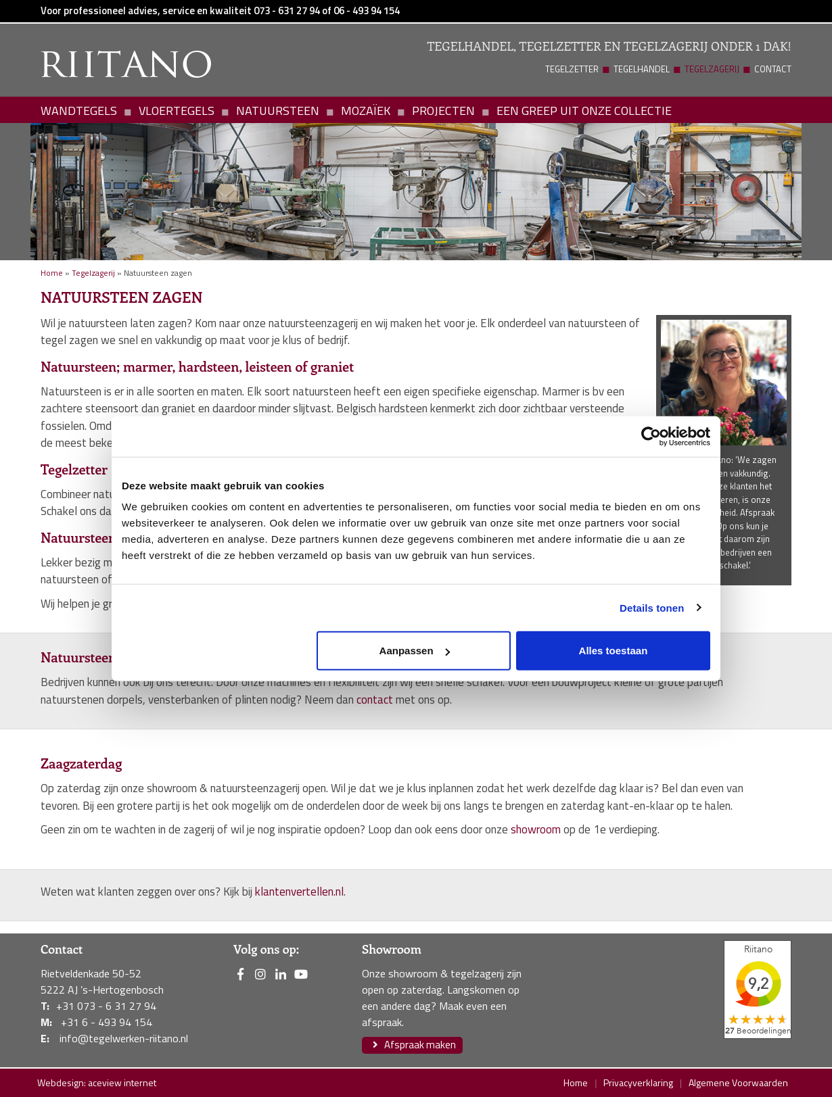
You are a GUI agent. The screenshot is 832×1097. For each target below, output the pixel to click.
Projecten (443, 110)
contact (374, 699)
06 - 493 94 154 (366, 10)
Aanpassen (414, 650)
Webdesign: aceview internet (96, 1082)
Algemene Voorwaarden (738, 1082)
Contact (772, 69)
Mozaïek (365, 110)
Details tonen (652, 607)
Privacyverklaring (638, 1082)
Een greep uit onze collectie (584, 110)
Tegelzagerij (712, 69)
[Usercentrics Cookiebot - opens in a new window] (651, 436)
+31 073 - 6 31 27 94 (106, 1006)
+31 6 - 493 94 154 (106, 1022)
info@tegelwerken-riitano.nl (124, 1038)
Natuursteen (277, 110)
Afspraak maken (412, 1044)
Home (52, 272)
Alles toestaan (613, 650)
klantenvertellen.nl (299, 891)
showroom (536, 829)
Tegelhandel (642, 69)
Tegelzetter (572, 69)
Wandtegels (79, 110)
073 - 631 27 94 (287, 10)
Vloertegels (176, 110)
